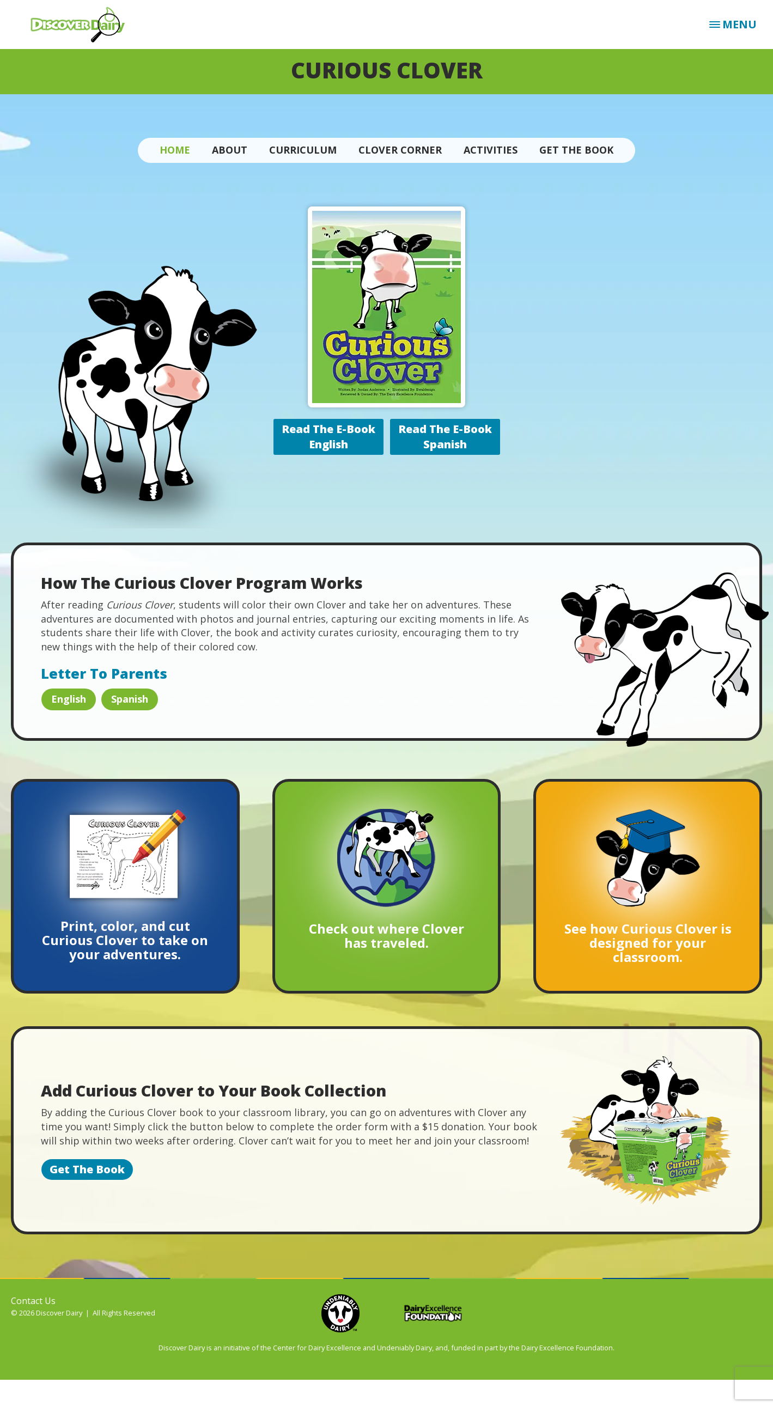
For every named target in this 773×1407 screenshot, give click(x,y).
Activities (491, 149)
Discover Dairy (81, 24)
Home (175, 149)
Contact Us (33, 1301)
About (229, 149)
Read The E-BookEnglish (328, 437)
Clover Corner (400, 149)
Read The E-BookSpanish (445, 437)
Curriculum (303, 149)
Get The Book (576, 149)
